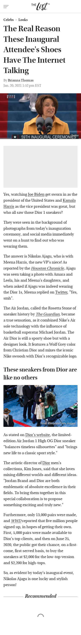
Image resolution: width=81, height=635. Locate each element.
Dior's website (37, 435)
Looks (23, 20)
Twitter (75, 135)
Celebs (8, 20)
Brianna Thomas (21, 80)
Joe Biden (36, 194)
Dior (46, 463)
